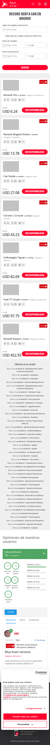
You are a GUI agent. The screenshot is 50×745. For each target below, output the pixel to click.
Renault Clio (14, 95)
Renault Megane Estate (20, 134)
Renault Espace (16, 339)
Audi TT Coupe (15, 299)
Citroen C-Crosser (17, 215)
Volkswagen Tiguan (18, 257)
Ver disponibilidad (34, 110)
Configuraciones (34, 708)
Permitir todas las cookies (25, 716)
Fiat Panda (13, 176)
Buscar (25, 67)
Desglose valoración (13, 656)
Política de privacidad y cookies (16, 696)
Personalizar (25, 724)
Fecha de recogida (9, 41)
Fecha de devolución (10, 51)
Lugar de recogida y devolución (15, 25)
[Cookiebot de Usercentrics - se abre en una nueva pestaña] (35, 673)
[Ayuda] (39, 4)
